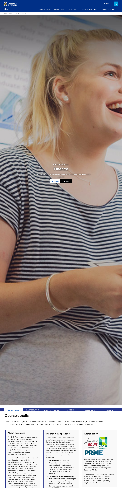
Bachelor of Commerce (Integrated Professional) (94, 465)
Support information (109, 9)
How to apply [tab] (90, 408)
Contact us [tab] (108, 408)
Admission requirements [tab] (70, 408)
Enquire (56, 181)
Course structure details (60, 476)
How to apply (73, 9)
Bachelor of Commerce (98, 449)
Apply (67, 181)
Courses (17, 13)
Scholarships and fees (89, 9)
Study (10, 13)
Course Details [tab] (13, 408)
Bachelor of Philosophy (98, 457)
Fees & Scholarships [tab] (51, 408)
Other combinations (60, 482)
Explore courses (44, 9)
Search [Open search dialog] (116, 4)
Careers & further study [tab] (32, 408)
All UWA (106, 3)
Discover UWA (59, 9)
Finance (24, 13)
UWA (5, 13)
